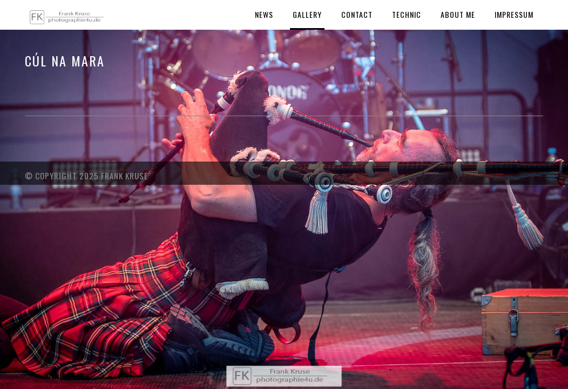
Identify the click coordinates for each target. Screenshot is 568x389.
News (264, 14)
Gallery (307, 14)
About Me (458, 14)
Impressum (514, 14)
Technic (406, 14)
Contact (357, 14)
